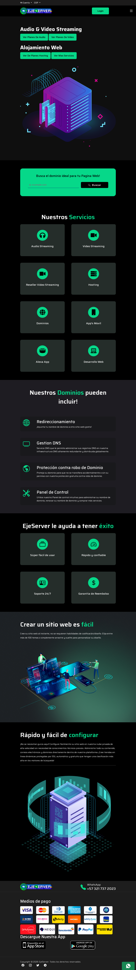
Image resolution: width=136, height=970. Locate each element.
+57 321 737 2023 (101, 888)
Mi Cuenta (25, 3)
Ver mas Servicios (64, 56)
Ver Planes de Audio (34, 37)
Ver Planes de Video (62, 37)
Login (100, 11)
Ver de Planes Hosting (35, 56)
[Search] (53, 185)
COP (36, 3)
